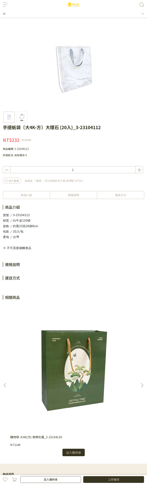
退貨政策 (32, 422)
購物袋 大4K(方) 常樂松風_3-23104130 (27, 349)
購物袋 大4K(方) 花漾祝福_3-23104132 (72, 349)
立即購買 (113, 479)
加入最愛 (12, 181)
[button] (142, 340)
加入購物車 (51, 479)
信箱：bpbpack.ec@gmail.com (22, 401)
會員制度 (8, 422)
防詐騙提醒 (21, 437)
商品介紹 (26, 195)
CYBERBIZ (86, 470)
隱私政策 (8, 437)
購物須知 (20, 422)
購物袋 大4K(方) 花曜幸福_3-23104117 (117, 349)
